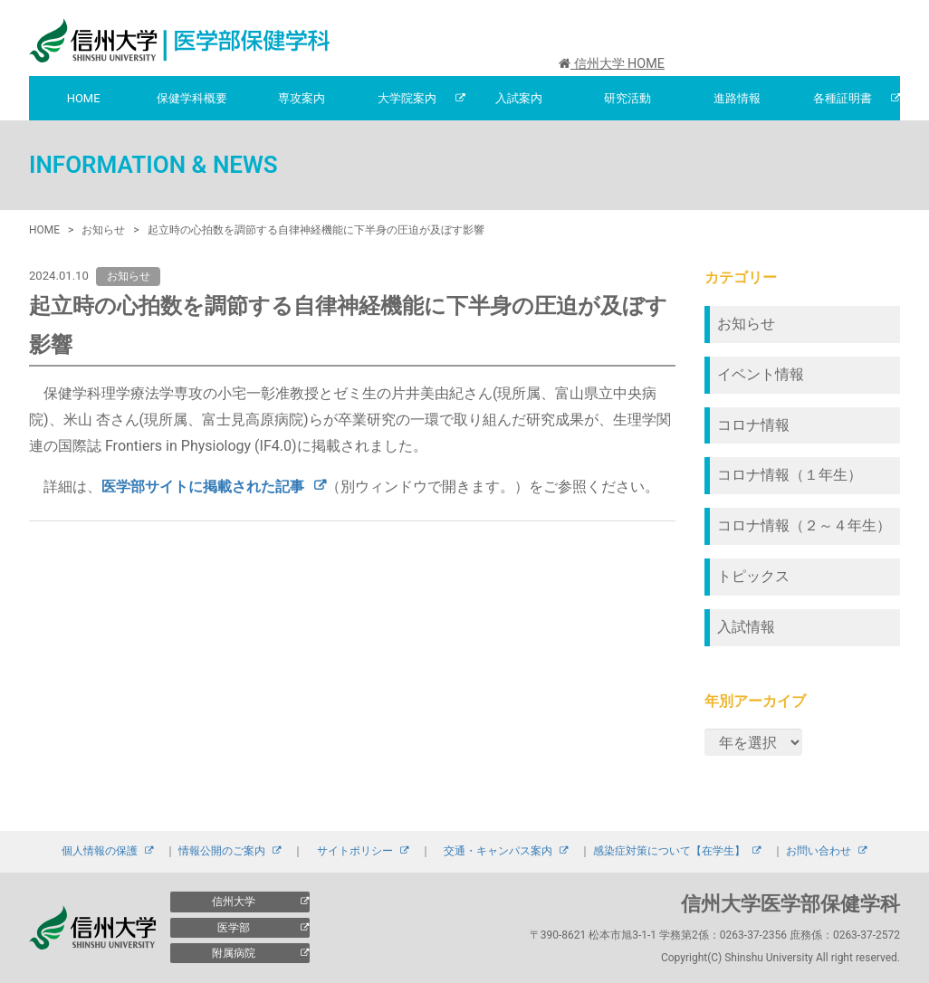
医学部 (233, 927)
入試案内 (518, 98)
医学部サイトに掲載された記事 (202, 486)
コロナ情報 (753, 425)
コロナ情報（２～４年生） (804, 525)
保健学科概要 (192, 98)
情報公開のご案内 (221, 851)
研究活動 (627, 98)
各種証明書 (842, 98)
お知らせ (746, 323)
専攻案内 (301, 98)
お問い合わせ (818, 851)
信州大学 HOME (612, 64)
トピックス (753, 576)
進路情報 (737, 98)
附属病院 (233, 953)
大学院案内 (407, 98)
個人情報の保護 (100, 851)
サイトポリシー (355, 851)
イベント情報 (760, 374)
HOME (84, 98)
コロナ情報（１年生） (789, 474)
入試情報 (746, 626)
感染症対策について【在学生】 (669, 851)
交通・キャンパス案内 (498, 851)
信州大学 (233, 901)
